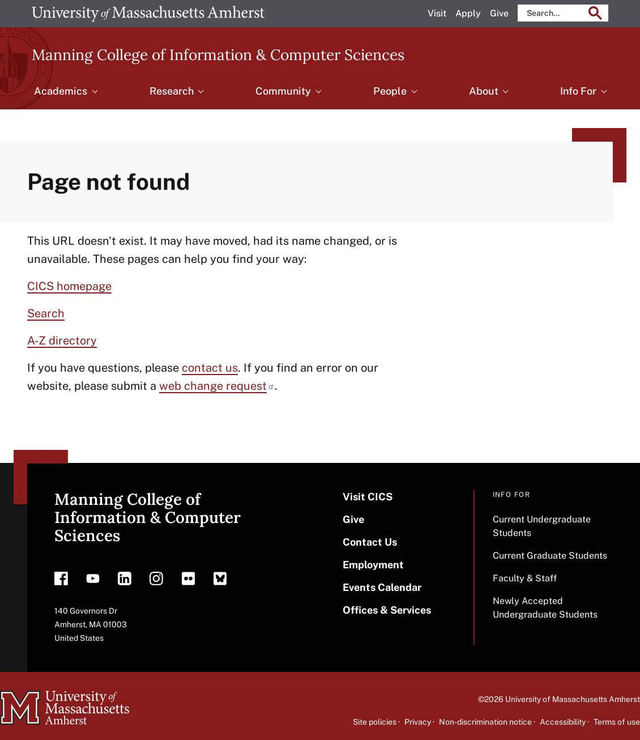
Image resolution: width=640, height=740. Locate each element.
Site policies (374, 721)
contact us (210, 368)
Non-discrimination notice (485, 721)
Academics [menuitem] (60, 91)
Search (46, 313)
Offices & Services (387, 610)
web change (217, 386)
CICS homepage (69, 286)
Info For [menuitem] (578, 91)
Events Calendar (382, 587)
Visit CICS (367, 497)
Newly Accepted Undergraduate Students (545, 608)
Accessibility (563, 721)
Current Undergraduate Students (542, 526)
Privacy (417, 721)
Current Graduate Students (550, 555)
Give (499, 13)
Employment (373, 565)
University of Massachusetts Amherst (572, 699)
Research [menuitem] (172, 91)
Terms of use (617, 721)
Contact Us (370, 542)
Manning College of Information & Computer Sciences (218, 54)
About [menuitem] (483, 91)
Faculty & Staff (525, 578)
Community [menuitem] (283, 91)
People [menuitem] (390, 91)
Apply (468, 13)
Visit (437, 13)
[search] (554, 13)
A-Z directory (62, 340)
